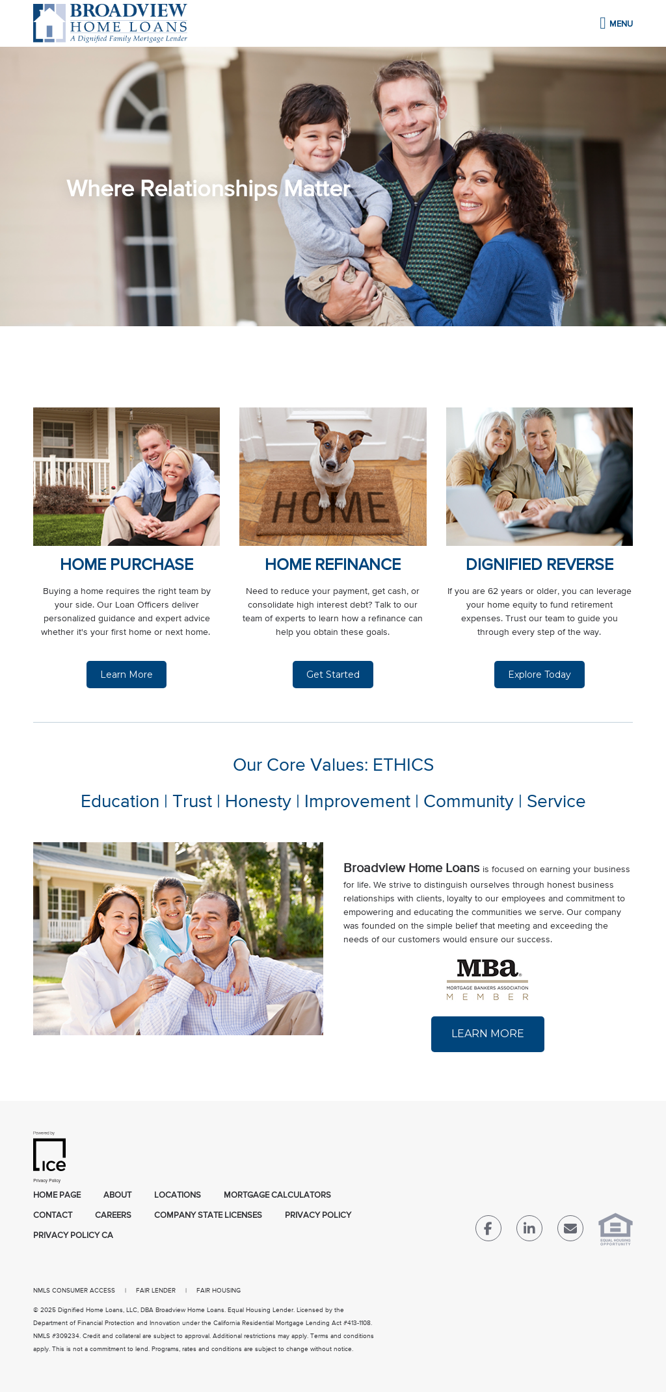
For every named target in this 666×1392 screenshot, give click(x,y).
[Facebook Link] (488, 1231)
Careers (113, 1215)
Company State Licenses (208, 1215)
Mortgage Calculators (277, 1195)
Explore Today (539, 674)
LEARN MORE (487, 1033)
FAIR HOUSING (218, 1290)
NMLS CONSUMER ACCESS (74, 1290)
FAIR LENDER (156, 1290)
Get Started (333, 674)
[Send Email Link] (570, 1231)
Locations (177, 1195)
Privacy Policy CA (73, 1235)
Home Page (57, 1195)
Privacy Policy (318, 1215)
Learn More (126, 674)
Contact (52, 1215)
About (117, 1195)
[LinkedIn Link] (529, 1231)
